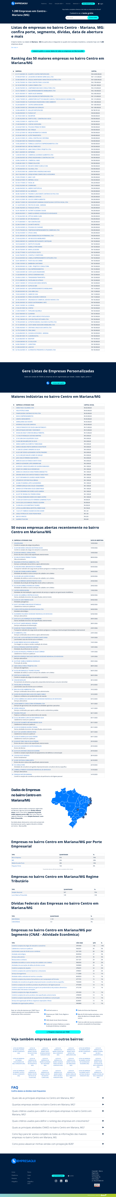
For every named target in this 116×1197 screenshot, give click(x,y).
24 (13, 472)
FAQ (28, 1178)
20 (13, 461)
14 (13, 444)
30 (13, 488)
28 (13, 483)
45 (12, 751)
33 (13, 497)
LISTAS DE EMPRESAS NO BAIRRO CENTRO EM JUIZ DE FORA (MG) (32, 1051)
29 (13, 486)
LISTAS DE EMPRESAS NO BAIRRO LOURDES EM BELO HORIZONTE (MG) (98, 1051)
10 (13, 433)
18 (13, 455)
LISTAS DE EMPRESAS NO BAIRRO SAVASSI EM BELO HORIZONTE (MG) (58, 1051)
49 (12, 770)
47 (12, 760)
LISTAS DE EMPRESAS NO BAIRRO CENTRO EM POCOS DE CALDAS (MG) (32, 1074)
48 (12, 765)
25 (13, 475)
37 (13, 508)
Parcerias (68, 3)
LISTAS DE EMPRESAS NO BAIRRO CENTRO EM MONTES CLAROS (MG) (45, 1074)
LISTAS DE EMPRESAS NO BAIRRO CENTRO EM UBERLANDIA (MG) (71, 1062)
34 (13, 500)
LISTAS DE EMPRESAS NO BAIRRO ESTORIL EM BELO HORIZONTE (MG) (98, 1074)
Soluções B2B (59, 3)
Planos (50, 3)
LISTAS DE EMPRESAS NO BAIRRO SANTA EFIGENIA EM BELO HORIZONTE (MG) (45, 1051)
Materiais (76, 3)
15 (13, 447)
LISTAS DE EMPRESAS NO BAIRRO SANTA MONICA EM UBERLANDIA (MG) (71, 1051)
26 (13, 477)
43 (12, 741)
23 (13, 469)
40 (13, 516)
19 (13, 458)
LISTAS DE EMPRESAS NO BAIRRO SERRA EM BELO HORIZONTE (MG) (71, 1074)
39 (13, 514)
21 (13, 463)
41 (13, 519)
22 (13, 466)
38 (13, 511)
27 (13, 480)
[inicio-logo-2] (19, 3)
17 (13, 452)
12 (13, 438)
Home (13, 1172)
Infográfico (15, 1181)
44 (12, 746)
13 (13, 441)
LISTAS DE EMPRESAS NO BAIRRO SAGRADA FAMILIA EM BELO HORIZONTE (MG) (58, 1062)
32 (13, 494)
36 (13, 505)
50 (12, 774)
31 (13, 491)
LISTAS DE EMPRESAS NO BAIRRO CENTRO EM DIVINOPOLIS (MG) (32, 1062)
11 (13, 436)
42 (12, 737)
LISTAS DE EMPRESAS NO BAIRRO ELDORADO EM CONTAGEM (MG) (45, 1062)
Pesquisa (14, 1178)
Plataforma (43, 3)
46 (12, 755)
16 (13, 449)
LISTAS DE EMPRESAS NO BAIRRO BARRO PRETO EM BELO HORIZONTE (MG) (58, 1074)
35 (13, 502)
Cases (29, 1175)
